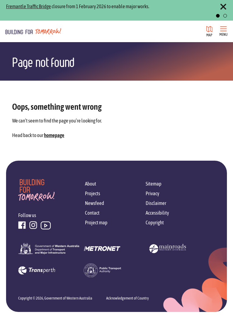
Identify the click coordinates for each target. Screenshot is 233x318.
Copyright (155, 222)
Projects (92, 193)
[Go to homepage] (33, 31)
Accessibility (157, 213)
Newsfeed (94, 203)
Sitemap (153, 184)
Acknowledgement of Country (127, 298)
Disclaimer (156, 203)
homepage (54, 135)
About (90, 184)
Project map (96, 222)
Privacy (152, 193)
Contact (92, 213)
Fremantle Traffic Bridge (28, 6)
